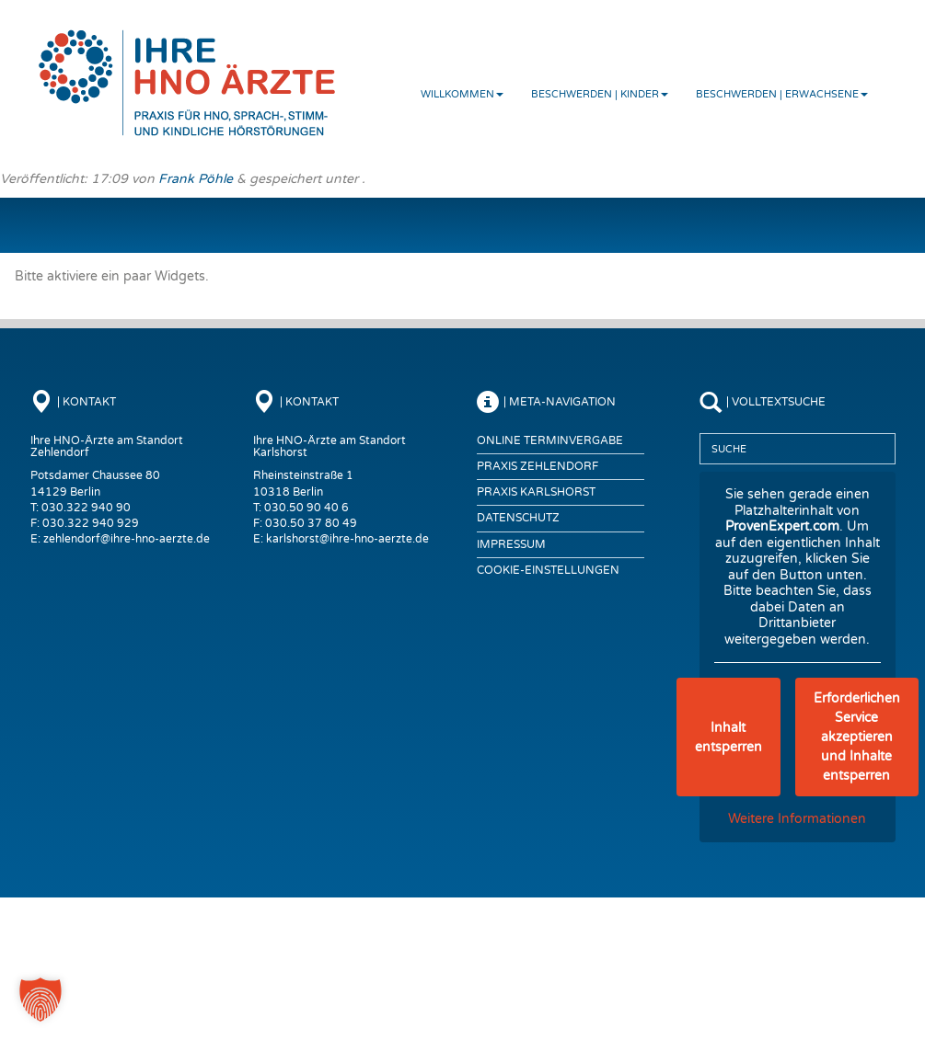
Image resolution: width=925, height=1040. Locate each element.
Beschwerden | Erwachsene (782, 94)
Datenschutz (518, 517)
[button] (40, 999)
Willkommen (462, 94)
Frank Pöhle (195, 179)
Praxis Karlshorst (536, 492)
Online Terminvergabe (550, 440)
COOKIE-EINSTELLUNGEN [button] (548, 570)
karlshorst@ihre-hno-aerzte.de (347, 538)
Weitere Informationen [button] (797, 819)
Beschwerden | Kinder (599, 94)
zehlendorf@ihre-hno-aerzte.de (126, 538)
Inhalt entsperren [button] (728, 737)
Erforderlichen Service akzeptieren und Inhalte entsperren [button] (857, 737)
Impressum (511, 544)
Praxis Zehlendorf (537, 466)
